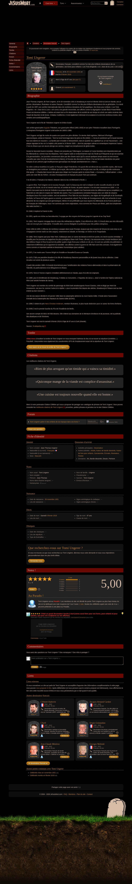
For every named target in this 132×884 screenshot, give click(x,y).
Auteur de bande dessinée (106, 451)
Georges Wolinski (97, 744)
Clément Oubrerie (48, 702)
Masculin (38, 456)
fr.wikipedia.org (38, 326)
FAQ (65, 794)
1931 (79, 72)
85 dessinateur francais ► (38, 763)
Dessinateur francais (50, 43)
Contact (89, 794)
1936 (95, 704)
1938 (46, 746)
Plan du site (81, 794)
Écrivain (107, 453)
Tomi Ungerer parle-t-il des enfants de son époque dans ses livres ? (54, 422)
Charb (43, 723)
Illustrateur (115, 453)
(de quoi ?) (76, 80)
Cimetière (49, 3)
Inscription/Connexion (78, 617)
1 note (70, 578)
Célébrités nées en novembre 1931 (43, 773)
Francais (58, 72)
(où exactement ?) (68, 87)
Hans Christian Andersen (54, 304)
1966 (46, 704)
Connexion (120, 4)
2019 (69, 74)
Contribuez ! (107, 84)
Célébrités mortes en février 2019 (42, 775)
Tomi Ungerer (65, 43)
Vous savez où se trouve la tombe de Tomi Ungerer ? (48, 347)
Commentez (34, 638)
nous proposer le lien (44, 688)
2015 (50, 725)
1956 (95, 725)
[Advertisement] (66, 24)
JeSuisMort (19, 3)
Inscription (120, 2)
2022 (50, 746)
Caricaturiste (98, 453)
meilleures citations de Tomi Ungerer (49, 407)
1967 (46, 725)
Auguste (47, 128)
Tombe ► (65, 715)
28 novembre (72, 72)
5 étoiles (61, 580)
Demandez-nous (36, 561)
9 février (64, 74)
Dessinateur (98, 448)
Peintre (80, 456)
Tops (62, 3)
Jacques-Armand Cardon (100, 702)
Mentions (71, 794)
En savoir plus (94, 50)
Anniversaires (76, 3)
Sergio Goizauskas (97, 723)
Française (51, 451)
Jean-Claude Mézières (50, 744)
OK (75, 52)
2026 (50, 704)
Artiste (93, 451)
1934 (95, 746)
